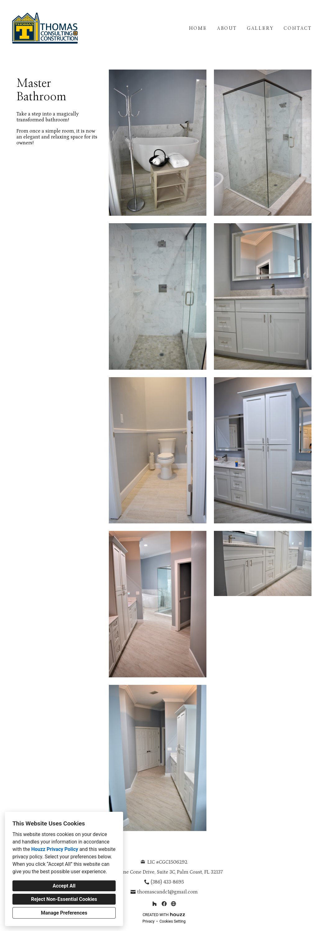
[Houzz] (154, 903)
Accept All (64, 886)
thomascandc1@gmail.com (167, 892)
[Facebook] (164, 903)
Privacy (148, 921)
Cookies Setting (172, 921)
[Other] (173, 903)
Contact (298, 28)
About (227, 28)
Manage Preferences (64, 913)
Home (198, 28)
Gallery (260, 28)
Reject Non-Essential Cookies (64, 899)
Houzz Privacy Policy (54, 849)
